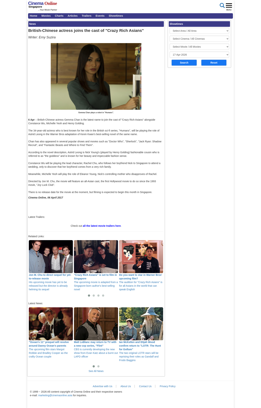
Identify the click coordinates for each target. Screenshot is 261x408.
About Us (126, 386)
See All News (96, 371)
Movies (46, 15)
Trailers (86, 15)
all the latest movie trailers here (102, 225)
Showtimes (116, 15)
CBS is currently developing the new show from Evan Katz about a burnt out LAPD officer (96, 332)
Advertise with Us (102, 386)
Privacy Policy (167, 386)
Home (33, 15)
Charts (59, 15)
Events (100, 15)
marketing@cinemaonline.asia (55, 395)
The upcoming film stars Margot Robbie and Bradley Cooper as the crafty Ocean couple (51, 332)
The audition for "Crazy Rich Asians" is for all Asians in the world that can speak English (141, 265)
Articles (73, 15)
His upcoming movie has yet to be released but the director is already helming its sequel (51, 265)
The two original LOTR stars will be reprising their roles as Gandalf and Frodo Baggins (141, 334)
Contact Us (145, 386)
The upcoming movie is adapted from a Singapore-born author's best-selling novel (96, 265)
